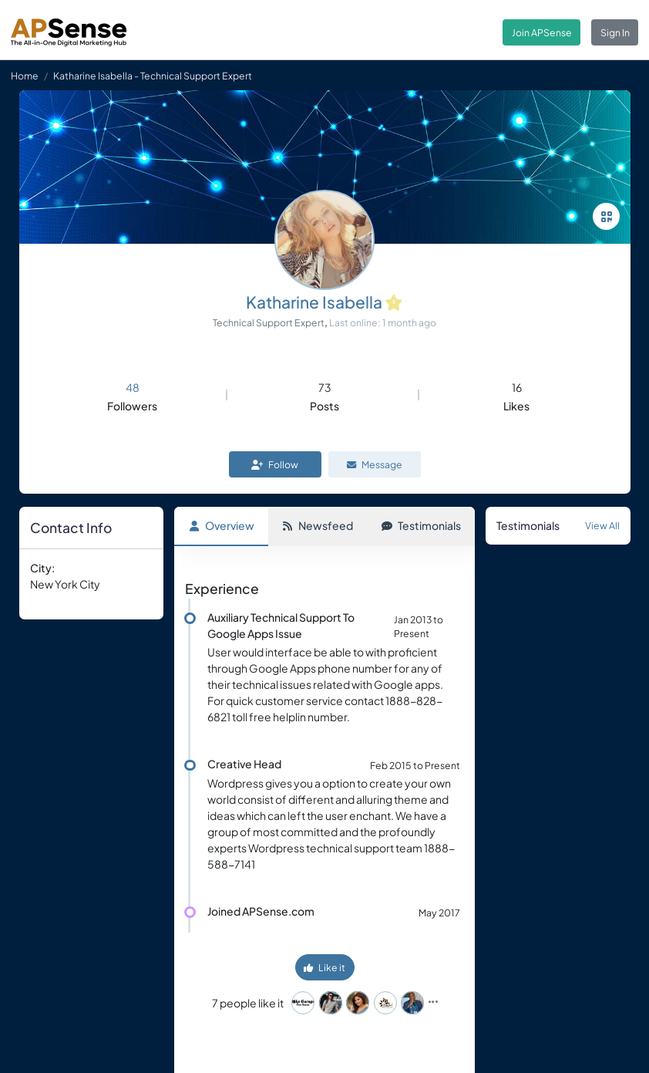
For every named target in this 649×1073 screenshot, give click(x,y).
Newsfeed (317, 525)
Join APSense (542, 32)
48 (133, 387)
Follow (274, 464)
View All (602, 525)
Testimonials (421, 525)
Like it (324, 967)
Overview (221, 525)
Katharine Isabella (314, 302)
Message (374, 464)
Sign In (615, 32)
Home (25, 75)
